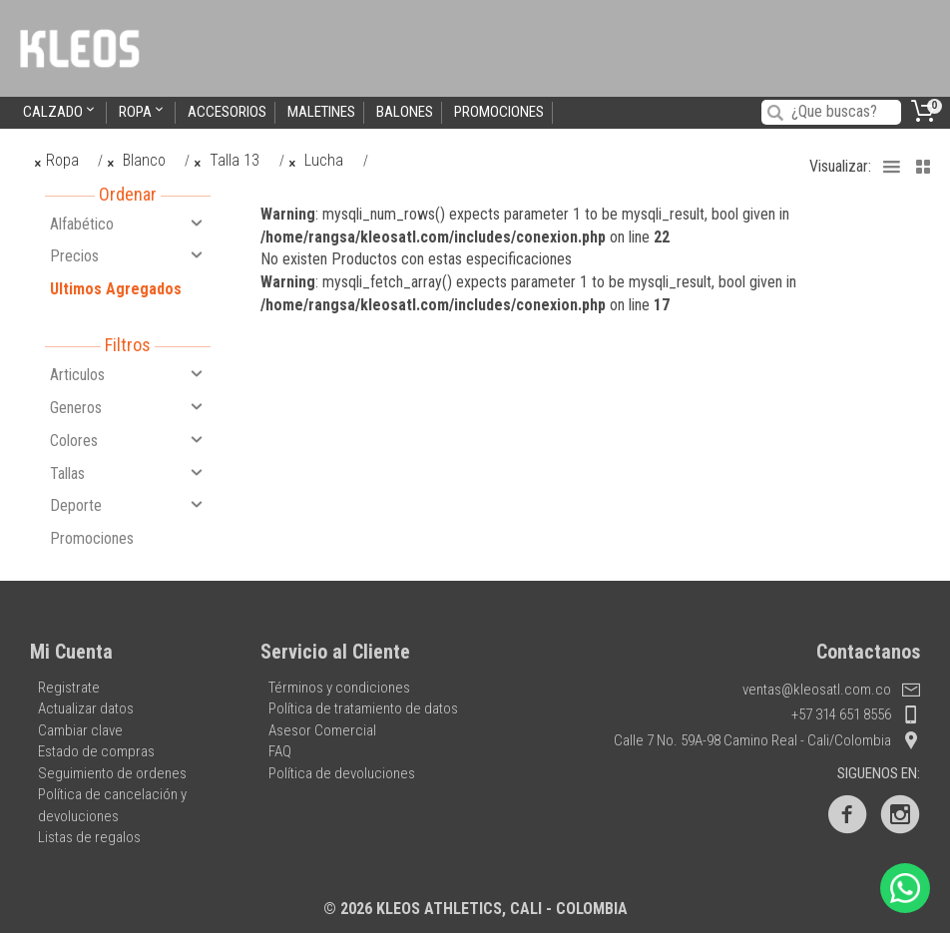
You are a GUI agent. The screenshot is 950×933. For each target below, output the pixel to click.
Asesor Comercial (322, 730)
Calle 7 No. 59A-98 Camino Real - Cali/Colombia (767, 740)
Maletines (321, 112)
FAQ (279, 751)
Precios (128, 255)
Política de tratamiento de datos (363, 708)
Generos (128, 407)
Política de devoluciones (341, 773)
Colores (128, 440)
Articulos (128, 374)
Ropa (143, 111)
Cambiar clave (80, 730)
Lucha (316, 160)
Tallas (128, 473)
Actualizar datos (86, 708)
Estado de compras (96, 751)
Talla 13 (227, 160)
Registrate (69, 688)
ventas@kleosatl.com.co (831, 690)
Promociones (499, 112)
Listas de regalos (89, 837)
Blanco (135, 160)
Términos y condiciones (339, 688)
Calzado (60, 111)
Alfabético (128, 223)
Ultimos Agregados (116, 288)
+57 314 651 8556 (855, 714)
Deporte (128, 505)
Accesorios (227, 112)
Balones (404, 112)
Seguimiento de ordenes (112, 773)
